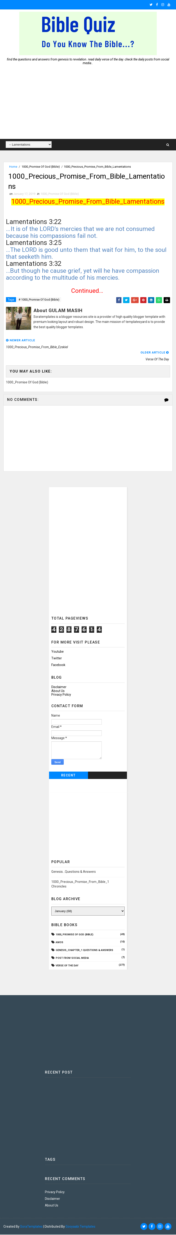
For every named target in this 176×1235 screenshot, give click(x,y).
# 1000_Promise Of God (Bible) (39, 300)
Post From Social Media (72, 958)
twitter (56, 658)
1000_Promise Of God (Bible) (41, 166)
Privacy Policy (61, 695)
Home (13, 166)
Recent (68, 775)
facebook (58, 665)
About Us (58, 691)
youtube (57, 652)
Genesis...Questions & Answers (73, 872)
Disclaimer (58, 687)
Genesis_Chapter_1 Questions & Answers (84, 950)
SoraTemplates (31, 1227)
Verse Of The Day (67, 966)
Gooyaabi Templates (80, 1227)
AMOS (59, 942)
